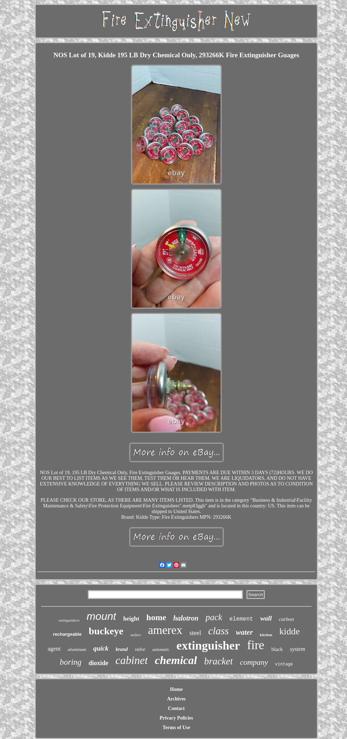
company (254, 662)
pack (213, 617)
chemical (176, 660)
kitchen (266, 635)
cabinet (131, 660)
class (218, 630)
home (156, 617)
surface (135, 635)
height (131, 618)
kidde (289, 631)
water (244, 632)
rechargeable (67, 634)
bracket (218, 661)
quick (100, 648)
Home (176, 689)
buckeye (106, 630)
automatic (160, 649)
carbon (286, 619)
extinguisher (208, 645)
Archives (176, 699)
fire (255, 645)
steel (195, 632)
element (241, 619)
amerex (165, 630)
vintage (284, 664)
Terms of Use (176, 727)
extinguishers (69, 620)
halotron (185, 618)
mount (101, 616)
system (297, 649)
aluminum (77, 649)
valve (140, 649)
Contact (176, 708)
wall (266, 618)
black (277, 649)
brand (122, 649)
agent (54, 648)
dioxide (98, 663)
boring (70, 662)
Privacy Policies (176, 718)
